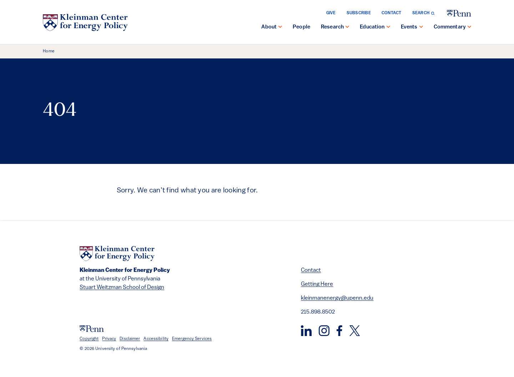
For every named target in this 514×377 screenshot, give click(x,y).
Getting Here (317, 284)
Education (372, 27)
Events (409, 27)
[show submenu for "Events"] (421, 27)
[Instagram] (324, 330)
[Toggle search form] (423, 13)
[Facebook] (339, 330)
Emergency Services (192, 339)
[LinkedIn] (306, 330)
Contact (392, 13)
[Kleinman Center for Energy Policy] (85, 22)
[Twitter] (354, 330)
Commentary (450, 27)
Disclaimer (130, 339)
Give (331, 13)
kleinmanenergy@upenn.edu (337, 298)
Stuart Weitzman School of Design (122, 287)
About (269, 27)
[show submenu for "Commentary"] (469, 27)
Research (332, 27)
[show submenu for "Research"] (347, 27)
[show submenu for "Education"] (388, 27)
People (301, 27)
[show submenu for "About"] (280, 27)
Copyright (89, 339)
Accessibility (155, 339)
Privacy (109, 339)
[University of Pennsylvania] (459, 13)
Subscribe (359, 13)
